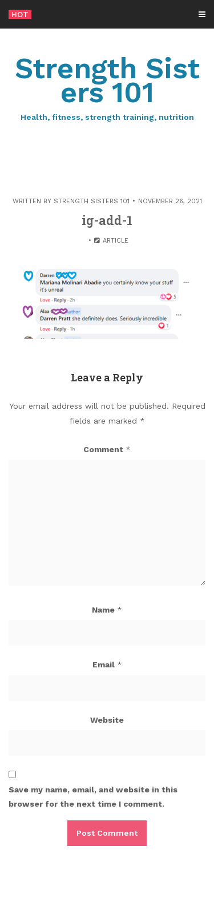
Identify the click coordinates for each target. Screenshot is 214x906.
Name (107, 609)
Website (107, 719)
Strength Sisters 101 (107, 87)
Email (107, 664)
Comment (107, 449)
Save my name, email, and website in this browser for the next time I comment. (93, 796)
